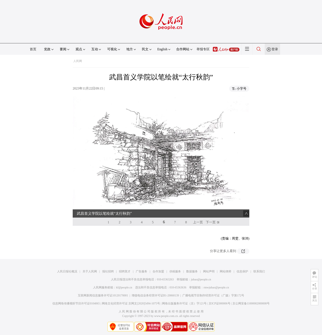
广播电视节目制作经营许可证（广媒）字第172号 (213, 295)
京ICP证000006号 (219, 303)
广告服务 (141, 271)
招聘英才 (124, 271)
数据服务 (192, 271)
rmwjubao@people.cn (216, 287)
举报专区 (203, 49)
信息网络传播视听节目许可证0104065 (76, 303)
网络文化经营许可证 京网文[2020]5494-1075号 (131, 303)
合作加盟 (158, 271)
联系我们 (259, 271)
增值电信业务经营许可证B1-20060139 (155, 295)
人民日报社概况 (67, 271)
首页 (33, 49)
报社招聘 (108, 271)
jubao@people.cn (201, 279)
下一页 (211, 222)
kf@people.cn (124, 287)
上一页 (198, 222)
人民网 (77, 61)
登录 (274, 49)
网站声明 (209, 271)
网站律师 (225, 271)
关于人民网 (90, 271)
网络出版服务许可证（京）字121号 (184, 303)
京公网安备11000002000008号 (251, 303)
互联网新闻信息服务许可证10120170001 (103, 295)
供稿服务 (175, 271)
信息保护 (242, 271)
